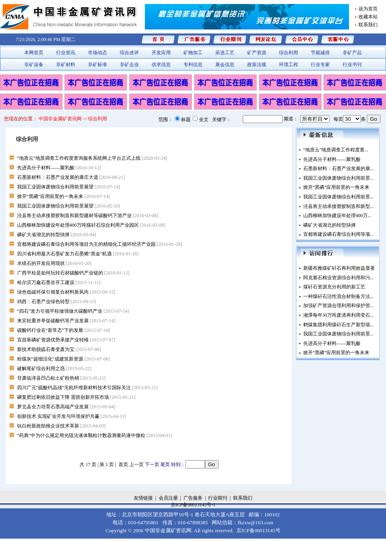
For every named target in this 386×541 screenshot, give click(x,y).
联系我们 (368, 24)
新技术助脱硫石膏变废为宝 (59, 349)
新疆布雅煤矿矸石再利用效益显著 (339, 268)
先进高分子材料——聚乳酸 (59, 168)
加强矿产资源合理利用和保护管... (338, 305)
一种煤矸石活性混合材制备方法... (338, 296)
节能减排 (320, 52)
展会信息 (224, 64)
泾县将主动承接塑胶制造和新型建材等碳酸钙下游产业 (87, 215)
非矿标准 (97, 64)
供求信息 (161, 64)
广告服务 (193, 498)
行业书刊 (352, 64)
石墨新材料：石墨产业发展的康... (338, 168)
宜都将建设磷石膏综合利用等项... (338, 234)
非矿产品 (352, 52)
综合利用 (288, 52)
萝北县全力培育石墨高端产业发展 (66, 407)
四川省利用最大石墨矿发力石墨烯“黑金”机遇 (78, 254)
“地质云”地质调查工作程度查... (335, 150)
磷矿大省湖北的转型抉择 (56, 234)
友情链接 (143, 498)
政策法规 (256, 64)
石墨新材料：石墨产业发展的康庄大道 (71, 177)
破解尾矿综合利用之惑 (54, 368)
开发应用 (161, 52)
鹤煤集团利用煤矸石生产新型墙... (338, 324)
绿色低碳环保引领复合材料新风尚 (66, 292)
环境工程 (288, 64)
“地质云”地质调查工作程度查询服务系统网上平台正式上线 (92, 158)
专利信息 (193, 64)
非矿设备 (33, 64)
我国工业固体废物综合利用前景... (338, 178)
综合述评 (129, 52)
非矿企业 (129, 64)
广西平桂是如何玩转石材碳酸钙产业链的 (73, 273)
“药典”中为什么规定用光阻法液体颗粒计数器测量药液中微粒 (94, 435)
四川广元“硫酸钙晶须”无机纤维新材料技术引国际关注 (87, 387)
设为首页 (368, 9)
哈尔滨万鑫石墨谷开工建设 (59, 282)
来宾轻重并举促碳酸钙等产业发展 (66, 320)
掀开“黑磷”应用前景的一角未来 (63, 196)
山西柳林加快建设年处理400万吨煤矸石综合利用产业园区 (91, 225)
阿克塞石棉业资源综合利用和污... (338, 277)
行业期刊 (217, 498)
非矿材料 (65, 64)
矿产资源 (256, 52)
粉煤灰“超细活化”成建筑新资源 (63, 359)
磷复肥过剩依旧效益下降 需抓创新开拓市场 (76, 397)
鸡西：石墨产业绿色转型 (56, 301)
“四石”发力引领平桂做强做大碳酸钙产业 (73, 311)
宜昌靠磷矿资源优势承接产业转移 (66, 340)
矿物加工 (193, 52)
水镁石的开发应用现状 (54, 263)
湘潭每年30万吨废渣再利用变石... (338, 315)
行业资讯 (65, 52)
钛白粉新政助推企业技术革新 (61, 426)
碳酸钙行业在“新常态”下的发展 (63, 330)
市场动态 (97, 52)
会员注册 (168, 498)
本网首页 (33, 52)
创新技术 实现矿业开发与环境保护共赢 (71, 416)
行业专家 (320, 64)
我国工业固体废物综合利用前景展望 (68, 187)
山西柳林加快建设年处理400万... (337, 215)
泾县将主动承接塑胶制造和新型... (338, 206)
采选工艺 (224, 52)
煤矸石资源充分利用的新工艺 (334, 287)
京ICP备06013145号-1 (193, 505)
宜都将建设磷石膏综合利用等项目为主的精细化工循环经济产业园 (99, 244)
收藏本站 (368, 17)
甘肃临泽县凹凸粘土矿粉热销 (61, 378)
